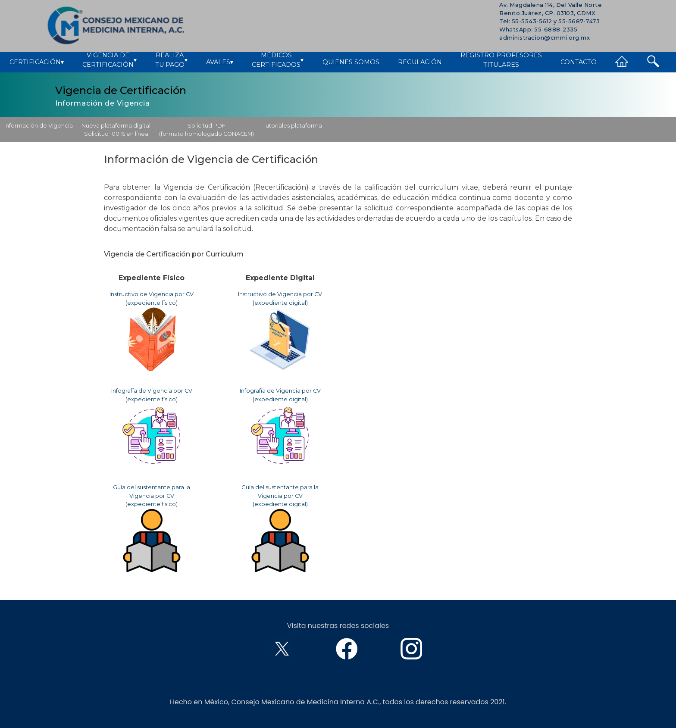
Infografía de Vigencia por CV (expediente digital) (280, 427)
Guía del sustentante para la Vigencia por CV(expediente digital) (280, 528)
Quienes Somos (350, 62)
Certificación (36, 62)
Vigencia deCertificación (109, 60)
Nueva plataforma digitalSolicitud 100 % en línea (115, 129)
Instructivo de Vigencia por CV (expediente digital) (280, 331)
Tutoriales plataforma (292, 125)
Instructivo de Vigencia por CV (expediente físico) (152, 331)
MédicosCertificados (278, 60)
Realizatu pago (171, 60)
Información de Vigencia (38, 125)
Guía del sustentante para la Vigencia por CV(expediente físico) (151, 528)
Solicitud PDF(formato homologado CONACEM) (206, 129)
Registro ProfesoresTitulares (501, 60)
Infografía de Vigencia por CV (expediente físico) (151, 427)
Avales (219, 62)
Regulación (420, 62)
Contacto (578, 62)
